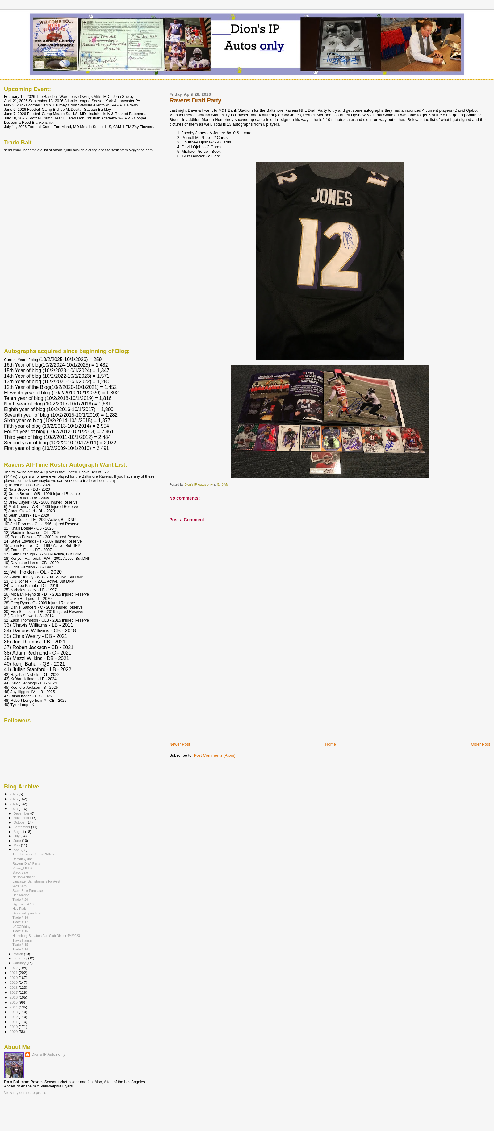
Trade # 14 (20, 949)
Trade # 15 (20, 944)
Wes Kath (19, 886)
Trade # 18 (20, 917)
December (22, 813)
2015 (14, 1002)
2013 (14, 1012)
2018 (14, 987)
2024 (14, 804)
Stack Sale (20, 872)
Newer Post (179, 744)
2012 (14, 1017)
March (19, 954)
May (17, 845)
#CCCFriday (21, 927)
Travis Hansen (22, 940)
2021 (14, 973)
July (17, 836)
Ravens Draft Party (26, 863)
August (19, 832)
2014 (14, 1007)
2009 (14, 1031)
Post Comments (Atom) (215, 755)
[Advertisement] (215, 698)
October (20, 822)
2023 (14, 809)
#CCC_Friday (22, 868)
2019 (14, 982)
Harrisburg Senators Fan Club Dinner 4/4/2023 (46, 936)
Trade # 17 (20, 922)
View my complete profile (25, 1093)
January (20, 963)
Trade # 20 (20, 899)
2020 (14, 977)
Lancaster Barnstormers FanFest (36, 881)
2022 (14, 968)
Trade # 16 (20, 931)
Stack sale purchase (27, 913)
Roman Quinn (22, 859)
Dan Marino (20, 895)
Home (330, 744)
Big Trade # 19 (23, 904)
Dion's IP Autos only (48, 1054)
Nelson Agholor (23, 877)
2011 (14, 1022)
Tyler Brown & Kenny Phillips (33, 854)
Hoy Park (19, 908)
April (17, 850)
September (22, 827)
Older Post (480, 744)
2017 (14, 992)
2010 (14, 1027)
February (21, 958)
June (18, 840)
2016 (14, 997)
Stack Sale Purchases (28, 890)
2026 (14, 794)
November (22, 818)
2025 (14, 799)
